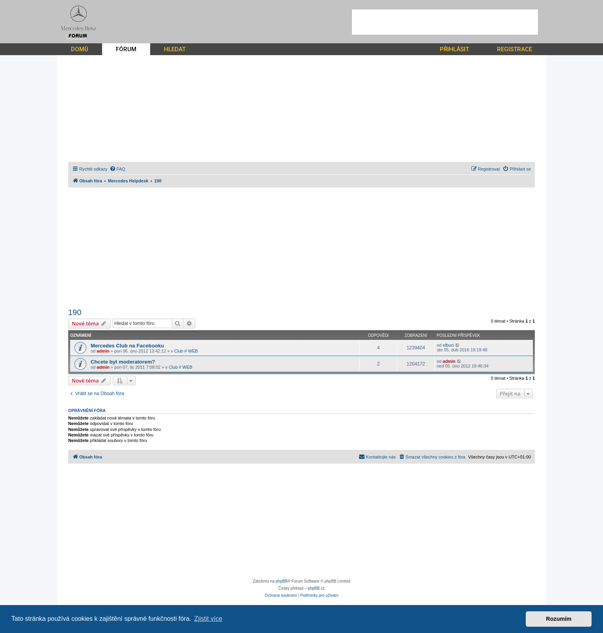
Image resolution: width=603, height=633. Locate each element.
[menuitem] (117, 169)
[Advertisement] (445, 22)
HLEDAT (175, 49)
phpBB (281, 581)
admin (103, 351)
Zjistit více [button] (208, 618)
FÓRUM (126, 49)
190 (74, 312)
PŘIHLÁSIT (454, 49)
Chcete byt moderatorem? (123, 362)
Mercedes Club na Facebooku (127, 346)
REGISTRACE (514, 49)
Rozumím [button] (558, 619)
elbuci (448, 345)
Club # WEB (186, 351)
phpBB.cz (316, 588)
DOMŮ (79, 49)
